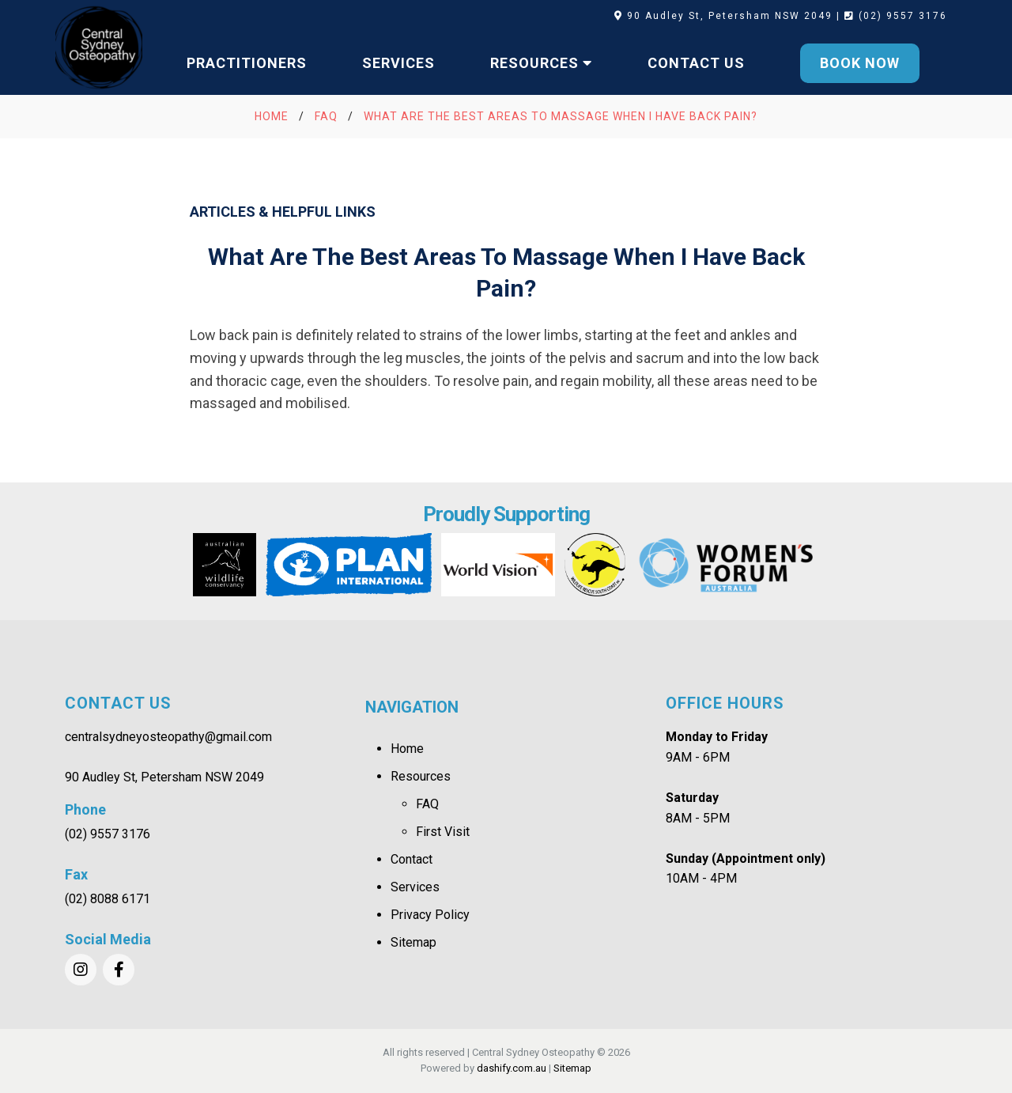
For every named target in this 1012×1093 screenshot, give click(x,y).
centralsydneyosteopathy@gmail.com (168, 736)
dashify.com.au (511, 1068)
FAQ (427, 803)
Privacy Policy (430, 914)
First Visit (443, 831)
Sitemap (413, 942)
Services (415, 886)
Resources (421, 776)
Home (407, 748)
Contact (411, 859)
